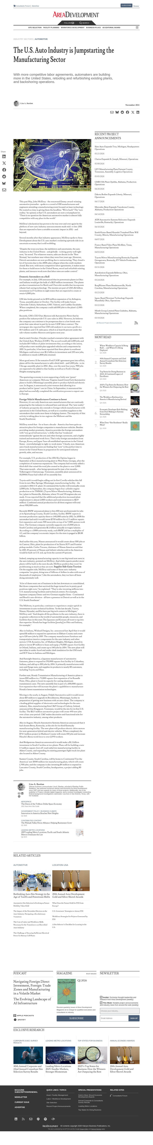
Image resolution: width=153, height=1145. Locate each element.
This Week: (119, 1004)
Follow (69, 23)
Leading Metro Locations (33, 830)
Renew (136, 6)
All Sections (137, 27)
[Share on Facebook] (5, 170)
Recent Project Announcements (58, 1106)
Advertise (35, 6)
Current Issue (22, 1102)
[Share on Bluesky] (5, 183)
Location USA (60, 865)
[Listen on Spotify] (33, 1019)
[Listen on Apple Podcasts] (33, 1015)
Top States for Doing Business (89, 1110)
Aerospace (26, 801)
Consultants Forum (23, 6)
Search (84, 23)
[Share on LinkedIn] (5, 156)
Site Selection (51, 1102)
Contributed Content (31, 820)
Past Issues (91, 974)
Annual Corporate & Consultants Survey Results (90, 1101)
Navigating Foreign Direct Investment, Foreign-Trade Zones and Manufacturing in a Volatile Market (32, 987)
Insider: (118, 998)
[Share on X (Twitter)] (5, 163)
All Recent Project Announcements (109, 323)
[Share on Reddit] (5, 177)
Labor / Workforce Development (58, 1099)
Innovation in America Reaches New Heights (39, 813)
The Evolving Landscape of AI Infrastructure (32, 1001)
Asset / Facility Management (57, 1095)
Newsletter (21, 1097)
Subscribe (126, 5)
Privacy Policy (84, 1129)
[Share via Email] (5, 190)
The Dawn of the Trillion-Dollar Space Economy (41, 804)
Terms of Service (96, 1129)
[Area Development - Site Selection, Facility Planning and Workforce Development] (76, 14)
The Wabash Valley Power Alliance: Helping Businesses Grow (46, 823)
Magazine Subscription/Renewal (26, 1091)
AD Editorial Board (111, 27)
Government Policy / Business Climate (39, 811)
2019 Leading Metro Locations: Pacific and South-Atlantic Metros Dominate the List (45, 833)
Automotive (41, 39)
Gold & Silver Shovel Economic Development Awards (90, 1096)
